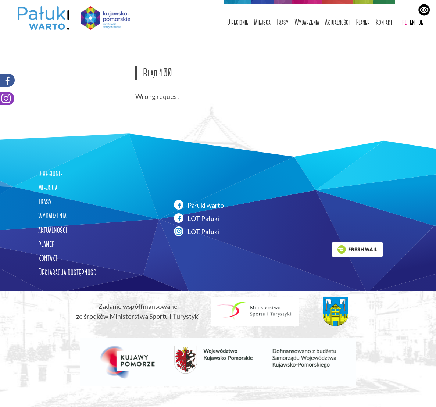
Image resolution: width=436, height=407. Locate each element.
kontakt (47, 258)
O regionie (237, 22)
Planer (362, 22)
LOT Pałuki (196, 218)
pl (404, 22)
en (412, 22)
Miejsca (262, 22)
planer (46, 244)
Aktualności (337, 22)
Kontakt (384, 22)
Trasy (282, 22)
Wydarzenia (306, 22)
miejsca (47, 187)
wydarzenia (52, 215)
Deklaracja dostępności (68, 272)
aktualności (52, 230)
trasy (45, 201)
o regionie (50, 173)
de (420, 22)
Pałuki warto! (200, 205)
